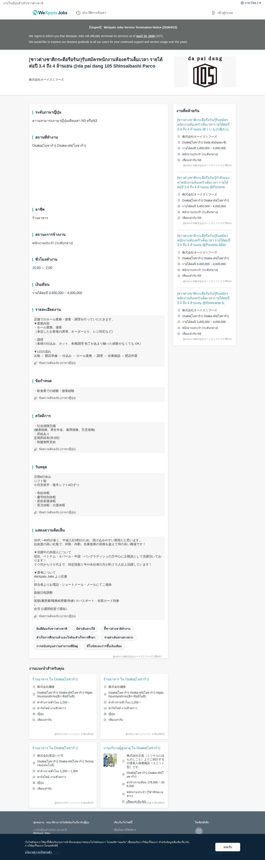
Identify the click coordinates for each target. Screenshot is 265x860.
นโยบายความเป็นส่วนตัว (38, 852)
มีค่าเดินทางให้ (85, 628)
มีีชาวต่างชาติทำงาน (117, 628)
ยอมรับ (228, 847)
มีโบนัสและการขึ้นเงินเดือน (104, 646)
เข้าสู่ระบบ (222, 13)
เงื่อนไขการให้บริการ (125, 830)
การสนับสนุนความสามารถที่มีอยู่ (57, 646)
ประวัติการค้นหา (91, 13)
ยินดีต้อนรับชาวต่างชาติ (51, 628)
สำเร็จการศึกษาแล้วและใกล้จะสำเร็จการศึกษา (65, 637)
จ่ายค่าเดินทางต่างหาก (118, 637)
